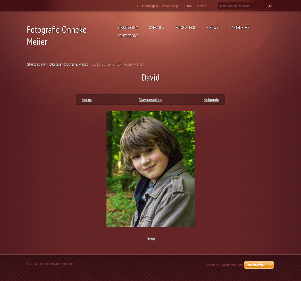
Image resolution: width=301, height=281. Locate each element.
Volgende (211, 100)
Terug (150, 238)
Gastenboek (240, 27)
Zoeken (269, 6)
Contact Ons (128, 35)
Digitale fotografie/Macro (69, 64)
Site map (172, 6)
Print (203, 6)
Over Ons (156, 27)
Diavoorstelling (150, 100)
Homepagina (149, 6)
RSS (189, 6)
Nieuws (212, 27)
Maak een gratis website (225, 265)
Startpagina (128, 27)
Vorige (87, 100)
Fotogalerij (185, 27)
